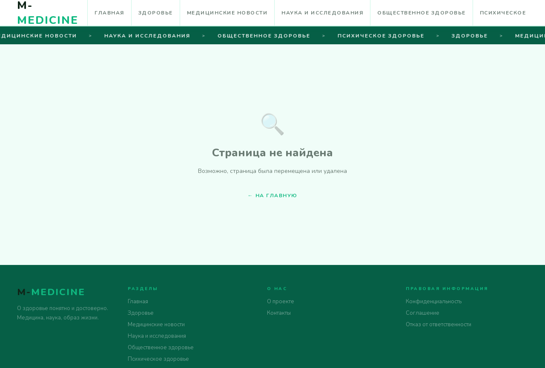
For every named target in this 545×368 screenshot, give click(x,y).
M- (51, 292)
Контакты (279, 313)
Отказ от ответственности (438, 324)
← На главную (273, 195)
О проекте (280, 301)
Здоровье (155, 12)
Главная (109, 12)
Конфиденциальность (434, 301)
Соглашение (422, 313)
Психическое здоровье (158, 359)
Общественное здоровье (421, 12)
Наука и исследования (322, 12)
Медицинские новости (227, 12)
